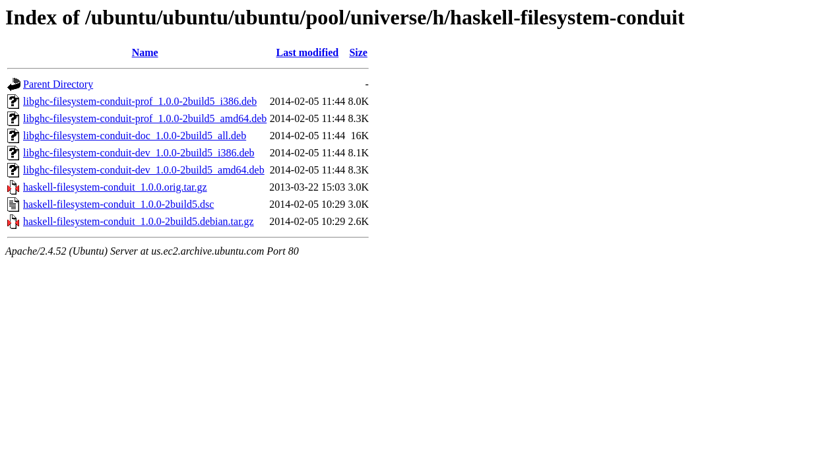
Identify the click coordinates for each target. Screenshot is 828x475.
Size (358, 52)
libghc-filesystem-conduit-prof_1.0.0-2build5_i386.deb (140, 101)
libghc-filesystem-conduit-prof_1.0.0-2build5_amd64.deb (145, 118)
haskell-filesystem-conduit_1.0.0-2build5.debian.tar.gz (138, 221)
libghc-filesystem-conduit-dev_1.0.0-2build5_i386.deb (139, 152)
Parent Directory (58, 84)
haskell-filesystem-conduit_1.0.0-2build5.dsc (118, 204)
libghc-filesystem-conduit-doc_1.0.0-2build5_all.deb (134, 135)
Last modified (307, 52)
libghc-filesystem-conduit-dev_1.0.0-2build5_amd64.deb (144, 169)
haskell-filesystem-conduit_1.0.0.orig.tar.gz (115, 187)
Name (145, 52)
